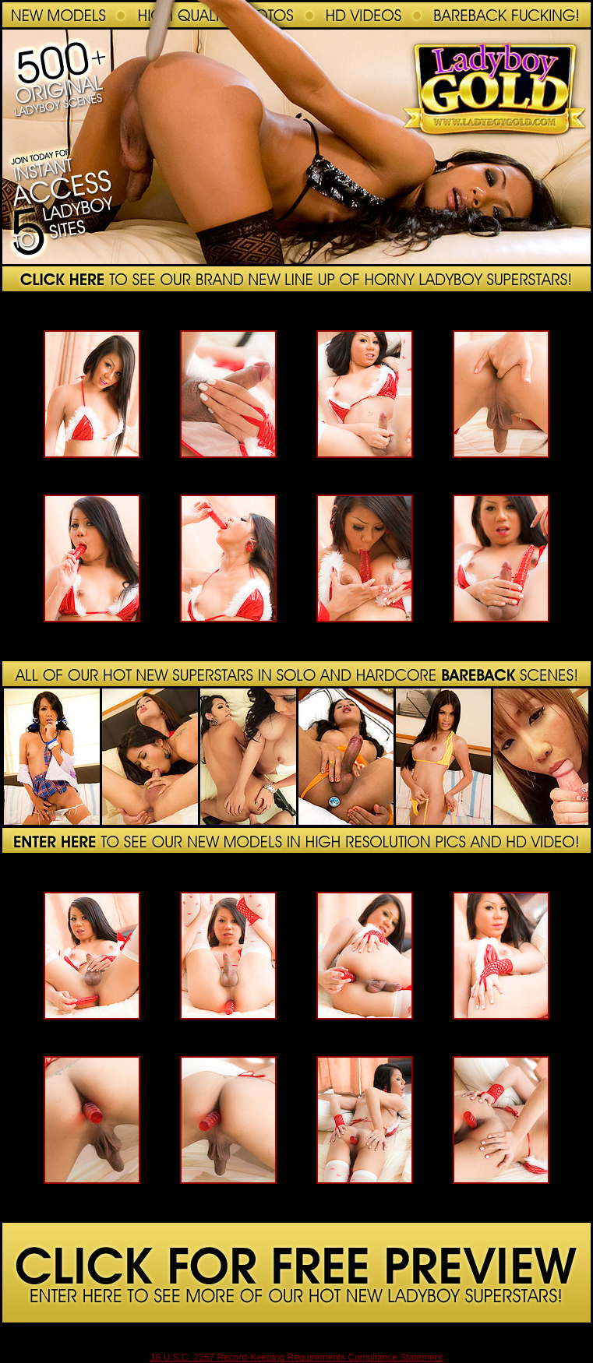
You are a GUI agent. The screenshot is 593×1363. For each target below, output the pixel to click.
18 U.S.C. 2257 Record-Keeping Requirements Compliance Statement (296, 1357)
